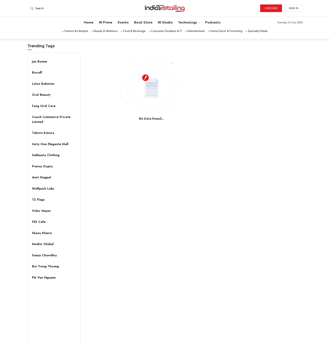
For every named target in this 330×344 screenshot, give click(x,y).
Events (123, 22)
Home (89, 22)
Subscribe (271, 8)
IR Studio (165, 22)
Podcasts (213, 22)
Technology (189, 22)
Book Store (143, 22)
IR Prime (105, 22)
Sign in (293, 8)
